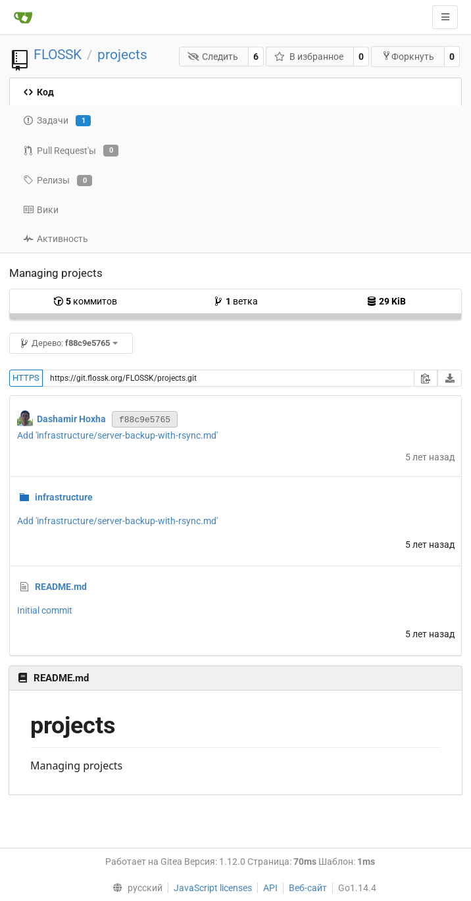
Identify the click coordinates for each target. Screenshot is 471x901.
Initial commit (44, 610)
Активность (55, 238)
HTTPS (25, 378)
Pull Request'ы (70, 151)
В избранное (308, 56)
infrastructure (64, 497)
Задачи (57, 121)
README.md (61, 586)
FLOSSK (58, 54)
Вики (41, 210)
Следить (213, 56)
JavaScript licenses (213, 888)
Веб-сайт (308, 888)
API (270, 888)
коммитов (85, 301)
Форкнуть (408, 56)
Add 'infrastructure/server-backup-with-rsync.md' (117, 435)
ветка (235, 301)
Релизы (57, 181)
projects (122, 54)
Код (38, 92)
